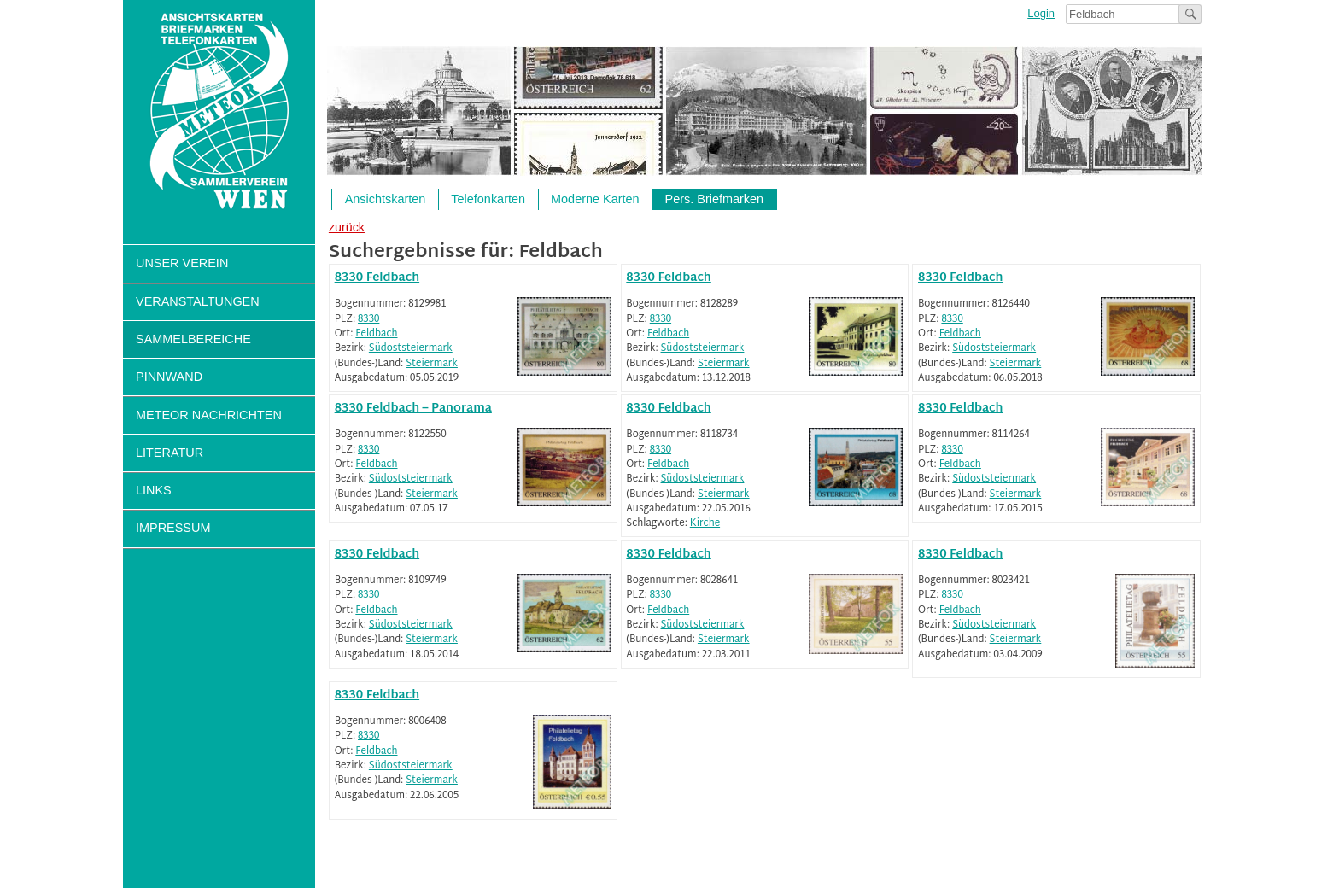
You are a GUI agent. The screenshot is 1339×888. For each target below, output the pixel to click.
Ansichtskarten (385, 199)
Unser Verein (182, 263)
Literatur (169, 452)
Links (154, 490)
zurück (347, 227)
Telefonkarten (488, 199)
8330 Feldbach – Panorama (413, 408)
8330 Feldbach (377, 278)
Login (1041, 13)
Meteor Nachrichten (209, 415)
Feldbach (376, 334)
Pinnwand (169, 376)
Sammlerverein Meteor (219, 111)
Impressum (173, 528)
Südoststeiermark (411, 349)
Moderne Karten (595, 199)
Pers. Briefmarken (714, 199)
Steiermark (432, 364)
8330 (368, 320)
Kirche (705, 524)
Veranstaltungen (198, 301)
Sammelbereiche (193, 339)
